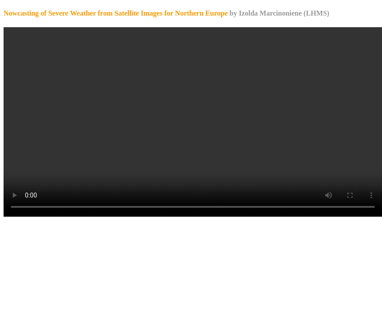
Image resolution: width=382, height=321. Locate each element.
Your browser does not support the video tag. (193, 122)
